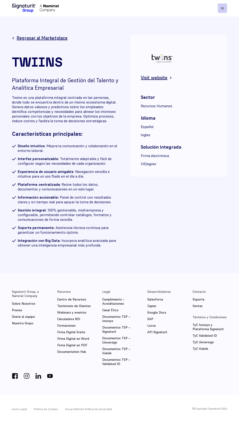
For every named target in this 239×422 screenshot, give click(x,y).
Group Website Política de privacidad (88, 409)
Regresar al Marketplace (42, 38)
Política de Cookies (46, 409)
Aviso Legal (19, 409)
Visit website (154, 77)
